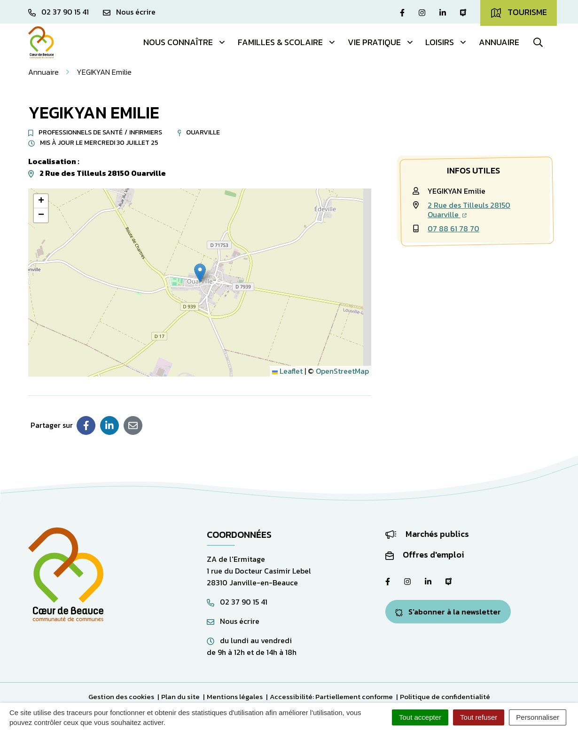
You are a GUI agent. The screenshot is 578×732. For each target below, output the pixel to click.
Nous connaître (184, 42)
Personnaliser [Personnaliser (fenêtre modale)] (537, 717)
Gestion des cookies (121, 696)
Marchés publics (427, 533)
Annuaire (499, 42)
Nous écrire (233, 621)
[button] (200, 273)
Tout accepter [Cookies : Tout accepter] (420, 717)
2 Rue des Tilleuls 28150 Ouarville (469, 209)
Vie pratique (381, 42)
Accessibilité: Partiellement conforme (331, 696)
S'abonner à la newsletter (448, 611)
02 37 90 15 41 (237, 601)
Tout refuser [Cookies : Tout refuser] (478, 717)
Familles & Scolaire (287, 42)
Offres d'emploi (424, 554)
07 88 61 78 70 (453, 228)
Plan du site (180, 696)
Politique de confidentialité (445, 696)
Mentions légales (235, 696)
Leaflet (287, 371)
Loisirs (446, 42)
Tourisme (518, 12)
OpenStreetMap (342, 371)
